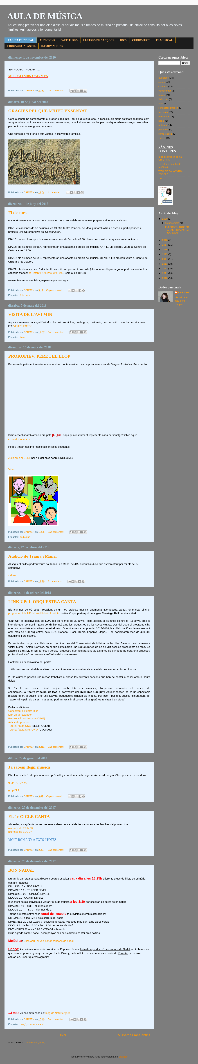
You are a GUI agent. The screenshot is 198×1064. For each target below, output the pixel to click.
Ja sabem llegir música (29, 767)
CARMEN (183, 292)
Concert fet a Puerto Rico (23, 710)
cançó (23, 1024)
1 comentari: (55, 192)
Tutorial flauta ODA (19, 725)
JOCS (123, 40)
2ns (49, 272)
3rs (55, 272)
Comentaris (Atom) (35, 1042)
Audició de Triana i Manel (32, 556)
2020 (165, 218)
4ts (60, 272)
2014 (165, 259)
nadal (41, 1024)
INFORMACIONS (52, 45)
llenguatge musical (168, 107)
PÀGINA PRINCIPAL (21, 40)
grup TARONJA (17, 782)
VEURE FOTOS (22, 326)
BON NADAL (21, 870)
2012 (165, 268)
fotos (22, 337)
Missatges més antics (134, 1035)
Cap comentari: (56, 90)
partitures (163, 129)
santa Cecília (165, 133)
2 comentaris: (55, 581)
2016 (165, 249)
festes (161, 95)
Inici (63, 1035)
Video (11, 469)
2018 (165, 240)
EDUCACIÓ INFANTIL (21, 45)
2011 (165, 273)
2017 (165, 244)
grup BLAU (14, 790)
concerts (32, 1024)
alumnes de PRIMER (20, 828)
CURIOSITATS (141, 40)
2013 (165, 263)
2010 (165, 278)
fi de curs (25, 295)
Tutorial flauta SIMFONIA (23, 729)
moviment (163, 116)
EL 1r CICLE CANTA (29, 816)
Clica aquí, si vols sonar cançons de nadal (48, 941)
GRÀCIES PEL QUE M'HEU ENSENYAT (47, 110)
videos (161, 138)
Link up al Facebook (20, 714)
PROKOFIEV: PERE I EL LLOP (39, 356)
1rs (44, 272)
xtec (160, 178)
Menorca (163, 112)
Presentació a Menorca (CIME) (26, 718)
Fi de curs (17, 212)
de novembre (172, 223)
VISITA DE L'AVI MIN (30, 314)
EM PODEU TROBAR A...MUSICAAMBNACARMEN (177, 230)
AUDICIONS (47, 40)
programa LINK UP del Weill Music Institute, (34, 613)
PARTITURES (69, 40)
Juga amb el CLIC (19, 458)
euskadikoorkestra (19, 439)
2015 (165, 254)
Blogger (122, 1056)
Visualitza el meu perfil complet (181, 301)
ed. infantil (34, 272)
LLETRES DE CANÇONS (98, 40)
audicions (25, 537)
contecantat (164, 90)
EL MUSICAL (164, 40)
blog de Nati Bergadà (57, 1013)
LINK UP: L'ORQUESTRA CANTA (42, 601)
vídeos (12, 575)
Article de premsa (18, 722)
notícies (162, 125)
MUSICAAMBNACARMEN (28, 76)
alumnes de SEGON (20, 831)
